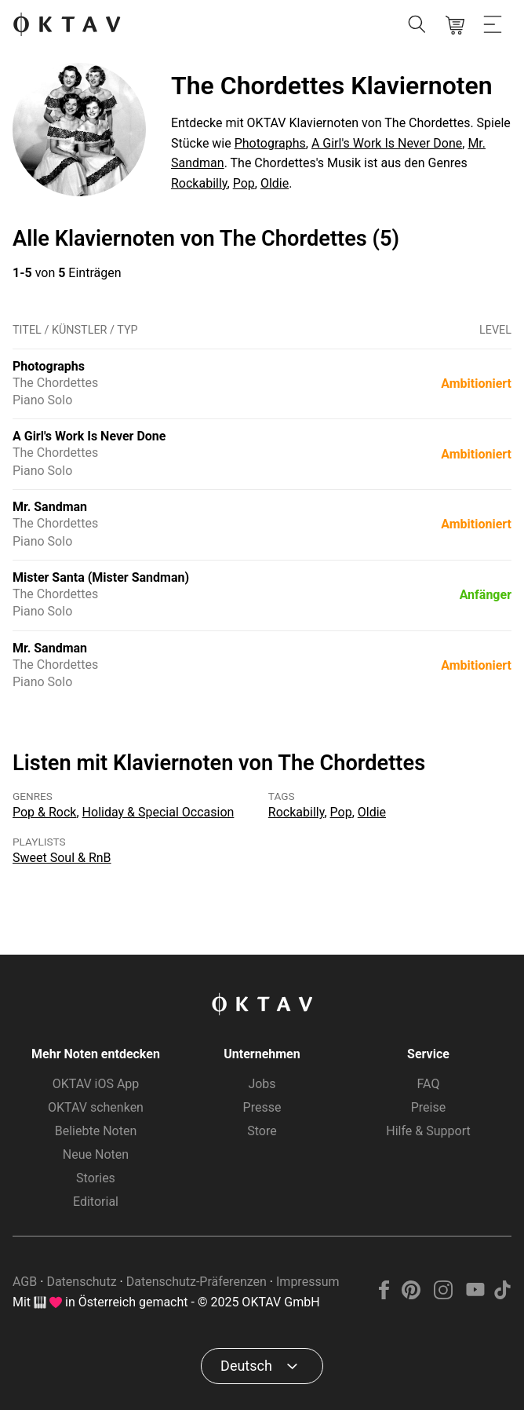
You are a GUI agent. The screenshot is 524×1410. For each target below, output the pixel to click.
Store (261, 1130)
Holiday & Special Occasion (158, 812)
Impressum (308, 1281)
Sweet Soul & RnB (62, 857)
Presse (262, 1107)
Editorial (95, 1201)
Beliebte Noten (95, 1130)
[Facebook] (384, 1295)
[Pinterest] (411, 1295)
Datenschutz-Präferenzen (196, 1281)
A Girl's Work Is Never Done (386, 143)
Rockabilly (199, 183)
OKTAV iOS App (96, 1083)
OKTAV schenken (96, 1107)
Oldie (274, 183)
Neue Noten (96, 1154)
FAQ (428, 1083)
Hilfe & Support (428, 1130)
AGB (25, 1281)
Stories (95, 1178)
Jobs (261, 1083)
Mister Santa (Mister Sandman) (101, 577)
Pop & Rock (44, 812)
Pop (244, 183)
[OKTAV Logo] (67, 25)
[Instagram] (443, 1295)
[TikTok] (502, 1295)
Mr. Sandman (50, 506)
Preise (428, 1107)
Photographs (270, 143)
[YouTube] (474, 1295)
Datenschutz (81, 1281)
